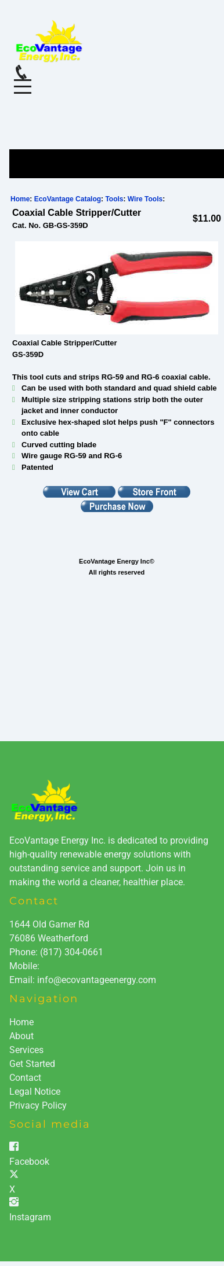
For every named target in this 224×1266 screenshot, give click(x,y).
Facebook (29, 1161)
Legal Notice (34, 1091)
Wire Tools (145, 199)
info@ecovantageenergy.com (96, 979)
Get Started (32, 1063)
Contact (25, 1077)
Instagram (30, 1217)
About (21, 1036)
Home (20, 199)
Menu (22, 80)
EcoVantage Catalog (67, 199)
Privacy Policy (38, 1105)
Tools (114, 199)
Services (26, 1049)
